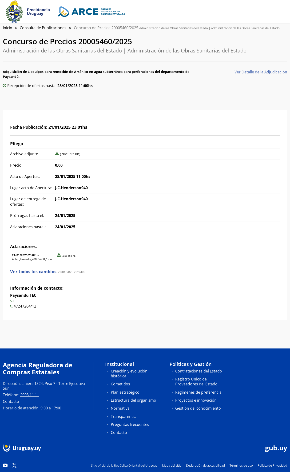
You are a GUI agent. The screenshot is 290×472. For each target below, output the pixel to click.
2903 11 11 (29, 394)
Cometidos (120, 384)
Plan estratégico (125, 392)
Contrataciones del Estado (198, 371)
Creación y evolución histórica (129, 373)
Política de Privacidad (272, 465)
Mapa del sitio (172, 465)
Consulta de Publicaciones (43, 27)
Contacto (11, 401)
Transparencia (123, 416)
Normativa (120, 408)
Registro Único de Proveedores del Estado (196, 381)
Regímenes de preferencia (198, 392)
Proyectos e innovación (196, 400)
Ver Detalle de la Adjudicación (260, 72)
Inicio (7, 27)
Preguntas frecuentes (130, 424)
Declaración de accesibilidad (205, 465)
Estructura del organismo (133, 400)
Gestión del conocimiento (198, 408)
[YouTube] (5, 465)
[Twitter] (14, 465)
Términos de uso (241, 465)
